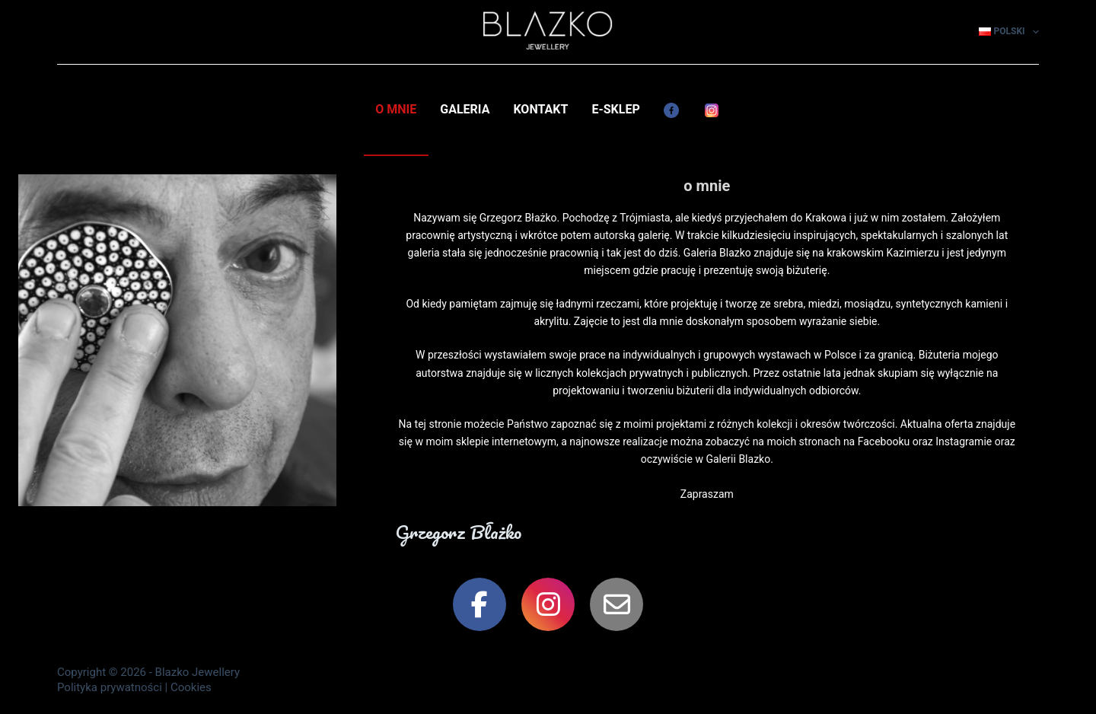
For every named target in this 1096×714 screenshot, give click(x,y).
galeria (464, 109)
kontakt (540, 109)
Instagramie (963, 441)
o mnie (395, 109)
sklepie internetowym (506, 441)
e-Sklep (615, 109)
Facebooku (884, 441)
